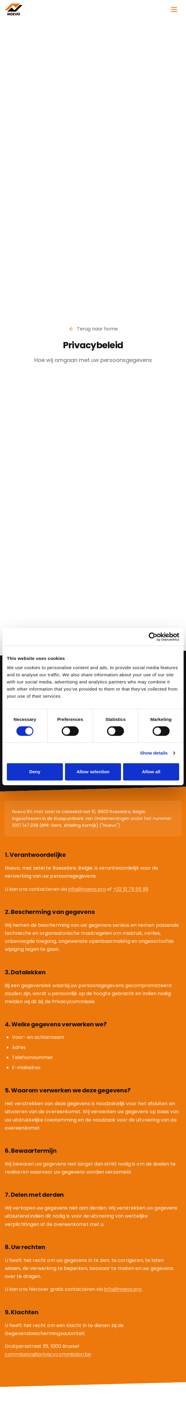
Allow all (151, 771)
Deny (34, 771)
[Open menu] (174, 9)
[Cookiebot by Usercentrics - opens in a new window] (153, 636)
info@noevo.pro (87, 890)
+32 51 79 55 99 (130, 890)
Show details (154, 752)
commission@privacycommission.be (48, 1355)
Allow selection (93, 771)
